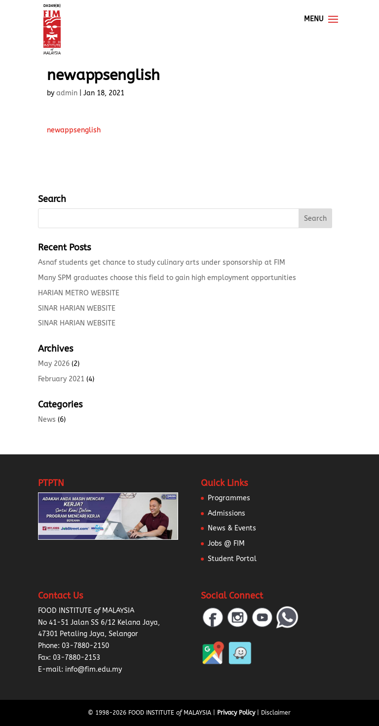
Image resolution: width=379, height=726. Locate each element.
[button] (20, 706)
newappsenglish (74, 130)
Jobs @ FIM (226, 543)
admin (66, 93)
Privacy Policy (236, 712)
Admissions (226, 513)
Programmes (229, 498)
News (47, 419)
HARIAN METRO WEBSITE (78, 293)
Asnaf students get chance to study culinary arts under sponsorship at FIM (161, 262)
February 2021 (61, 379)
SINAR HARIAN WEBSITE (76, 308)
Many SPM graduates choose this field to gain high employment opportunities (167, 278)
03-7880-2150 (85, 646)
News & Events (232, 528)
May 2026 (54, 364)
